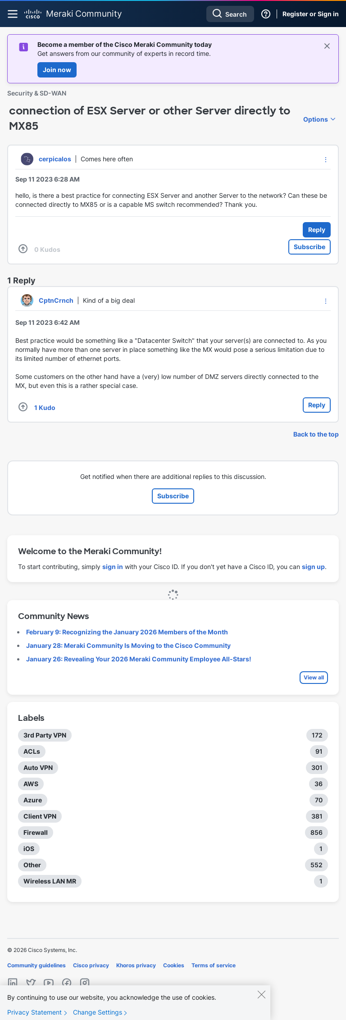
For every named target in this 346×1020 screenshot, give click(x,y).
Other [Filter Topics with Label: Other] (32, 865)
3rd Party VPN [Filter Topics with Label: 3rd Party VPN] (44, 735)
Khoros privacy (136, 965)
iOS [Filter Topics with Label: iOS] (28, 848)
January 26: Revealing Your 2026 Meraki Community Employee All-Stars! (138, 659)
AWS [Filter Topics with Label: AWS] (30, 784)
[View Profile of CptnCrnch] (56, 300)
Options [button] (315, 119)
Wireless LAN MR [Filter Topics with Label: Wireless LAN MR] (49, 881)
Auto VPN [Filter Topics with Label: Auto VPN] (38, 767)
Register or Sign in (310, 14)
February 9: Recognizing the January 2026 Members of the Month (127, 632)
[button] (326, 159)
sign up (313, 566)
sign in (112, 566)
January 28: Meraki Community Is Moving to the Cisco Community (128, 645)
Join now (57, 69)
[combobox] (230, 14)
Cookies (173, 965)
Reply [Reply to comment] (316, 405)
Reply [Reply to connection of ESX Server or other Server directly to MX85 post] (316, 229)
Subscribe (309, 246)
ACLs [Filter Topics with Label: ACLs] (31, 751)
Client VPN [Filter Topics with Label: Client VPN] (39, 816)
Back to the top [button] (316, 434)
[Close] (261, 1000)
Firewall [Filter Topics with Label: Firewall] (35, 832)
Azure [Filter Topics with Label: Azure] (32, 800)
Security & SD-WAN (36, 93)
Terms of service (213, 965)
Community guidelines (36, 965)
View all (314, 677)
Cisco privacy (91, 965)
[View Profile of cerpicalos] (55, 159)
